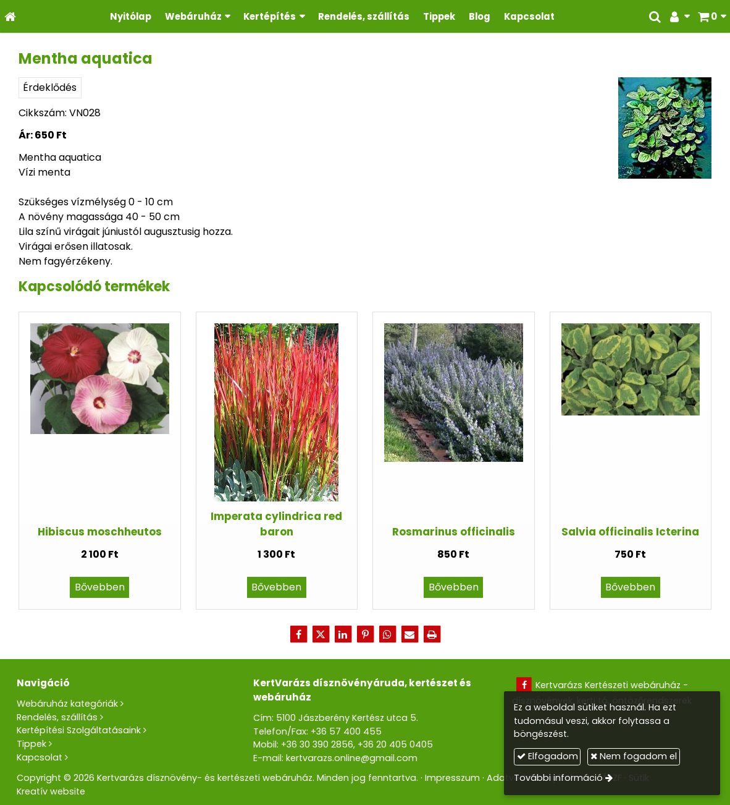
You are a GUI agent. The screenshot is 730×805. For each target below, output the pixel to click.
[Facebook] (298, 634)
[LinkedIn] (343, 634)
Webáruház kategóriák (67, 703)
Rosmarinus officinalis (453, 531)
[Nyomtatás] (432, 634)
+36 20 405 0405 (395, 744)
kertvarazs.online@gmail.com (351, 758)
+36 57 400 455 (346, 731)
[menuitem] (130, 16)
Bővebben (100, 587)
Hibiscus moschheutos (100, 531)
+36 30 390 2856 (317, 744)
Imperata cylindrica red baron (276, 524)
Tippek (31, 744)
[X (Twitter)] (320, 634)
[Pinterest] (365, 634)
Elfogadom (547, 756)
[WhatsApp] (387, 634)
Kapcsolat (39, 757)
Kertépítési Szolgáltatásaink (79, 730)
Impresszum (452, 778)
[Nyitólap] (10, 16)
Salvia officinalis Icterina (630, 531)
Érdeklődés (50, 87)
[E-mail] (409, 634)
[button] (712, 16)
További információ (558, 778)
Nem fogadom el (633, 756)
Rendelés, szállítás (57, 717)
